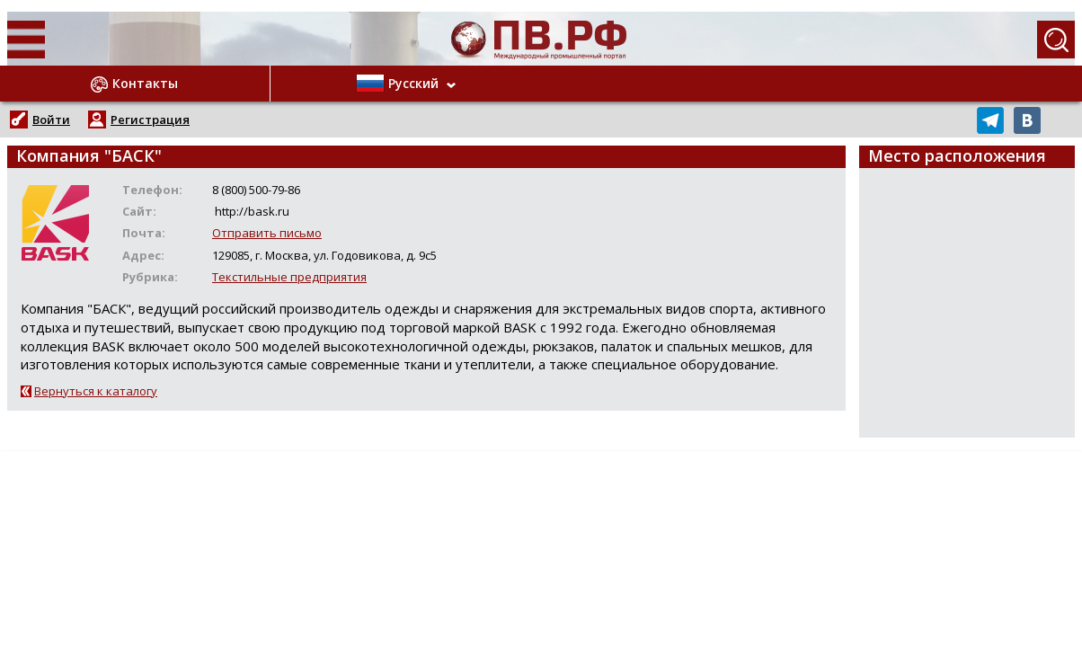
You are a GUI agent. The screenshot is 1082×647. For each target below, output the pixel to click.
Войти (51, 119)
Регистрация (150, 119)
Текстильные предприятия (289, 277)
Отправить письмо (267, 233)
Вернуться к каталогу (95, 391)
